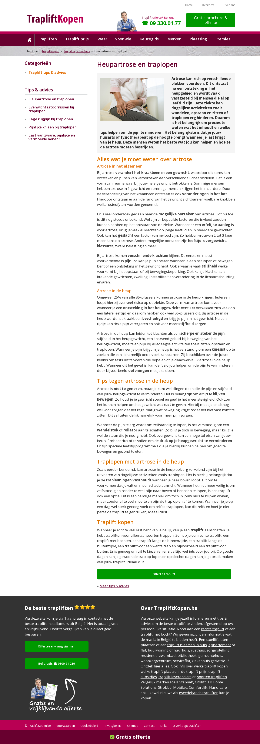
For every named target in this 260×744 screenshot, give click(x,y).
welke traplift (205, 666)
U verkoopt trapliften (187, 726)
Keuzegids (149, 38)
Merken (174, 38)
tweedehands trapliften (198, 692)
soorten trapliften (212, 676)
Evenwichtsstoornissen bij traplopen (51, 109)
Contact (149, 726)
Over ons (229, 5)
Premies (222, 38)
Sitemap (132, 726)
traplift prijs (196, 671)
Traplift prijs (77, 38)
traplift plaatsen (165, 671)
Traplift (146, 18)
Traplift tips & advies (77, 51)
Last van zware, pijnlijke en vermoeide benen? (52, 137)
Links (163, 726)
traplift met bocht (155, 634)
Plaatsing (198, 38)
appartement (220, 644)
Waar (102, 38)
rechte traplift (212, 628)
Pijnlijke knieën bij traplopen (53, 127)
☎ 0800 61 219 (64, 663)
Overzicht (208, 5)
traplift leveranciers (175, 676)
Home (189, 5)
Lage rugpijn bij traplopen (51, 119)
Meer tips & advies (114, 586)
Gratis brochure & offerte (210, 20)
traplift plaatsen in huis (187, 644)
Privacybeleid (112, 726)
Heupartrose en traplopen (51, 99)
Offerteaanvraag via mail (56, 646)
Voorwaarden (65, 726)
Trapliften (47, 38)
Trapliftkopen (50, 51)
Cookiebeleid (89, 726)
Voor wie (123, 38)
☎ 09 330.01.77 (161, 23)
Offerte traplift (164, 574)
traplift (180, 623)
